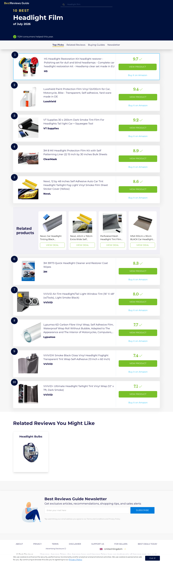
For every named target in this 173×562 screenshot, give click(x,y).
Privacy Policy (75, 559)
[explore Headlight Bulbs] (31, 451)
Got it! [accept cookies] (152, 558)
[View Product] (86, 66)
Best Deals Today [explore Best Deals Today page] (147, 544)
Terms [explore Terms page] (55, 544)
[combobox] (86, 4)
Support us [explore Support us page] (97, 544)
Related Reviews (75, 44)
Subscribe (142, 510)
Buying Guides (96, 44)
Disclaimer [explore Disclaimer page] (75, 544)
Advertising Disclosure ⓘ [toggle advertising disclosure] (56, 549)
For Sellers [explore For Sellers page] (120, 544)
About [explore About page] (19, 544)
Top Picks (58, 44)
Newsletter (113, 44)
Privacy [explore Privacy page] (37, 544)
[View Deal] (52, 230)
